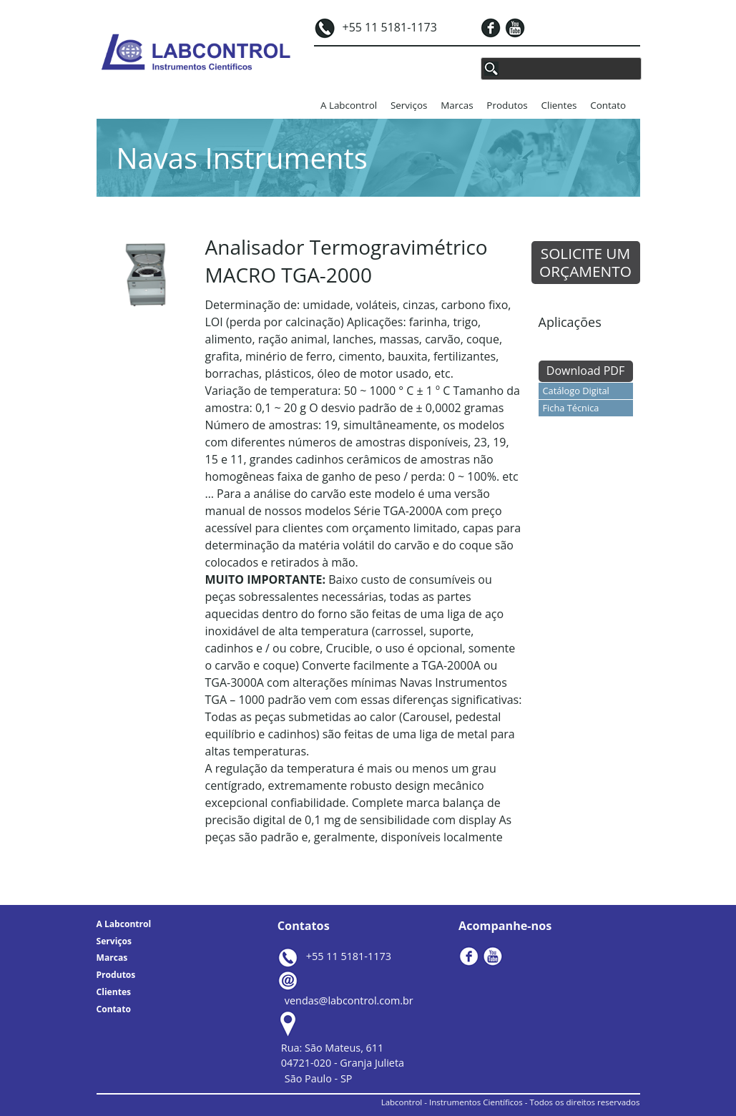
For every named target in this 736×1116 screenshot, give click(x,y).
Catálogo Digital (576, 390)
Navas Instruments (242, 157)
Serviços (409, 105)
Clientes (559, 105)
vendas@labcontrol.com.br (349, 1000)
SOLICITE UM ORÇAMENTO (585, 262)
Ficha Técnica (571, 407)
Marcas (457, 105)
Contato (608, 105)
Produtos (506, 105)
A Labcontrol (348, 105)
